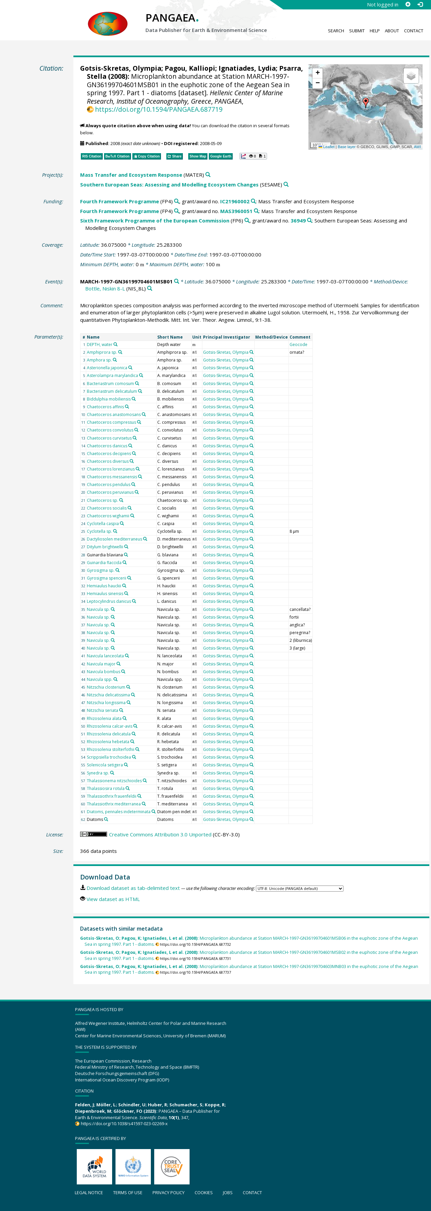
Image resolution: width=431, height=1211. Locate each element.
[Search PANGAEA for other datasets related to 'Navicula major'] (119, 664)
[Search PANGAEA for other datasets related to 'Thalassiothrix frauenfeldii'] (139, 796)
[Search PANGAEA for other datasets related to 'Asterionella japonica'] (130, 368)
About (392, 31)
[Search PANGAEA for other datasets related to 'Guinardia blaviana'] (126, 555)
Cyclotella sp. (99, 531)
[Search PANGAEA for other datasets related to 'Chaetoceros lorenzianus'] (138, 469)
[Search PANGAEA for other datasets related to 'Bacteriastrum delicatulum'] (140, 391)
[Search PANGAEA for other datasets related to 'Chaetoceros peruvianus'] (137, 492)
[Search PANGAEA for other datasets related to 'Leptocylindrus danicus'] (134, 601)
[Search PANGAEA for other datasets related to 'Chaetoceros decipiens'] (134, 453)
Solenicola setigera (105, 765)
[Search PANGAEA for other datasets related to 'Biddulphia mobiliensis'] (134, 399)
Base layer (347, 147)
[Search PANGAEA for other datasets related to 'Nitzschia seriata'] (121, 710)
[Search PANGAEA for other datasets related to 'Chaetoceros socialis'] (130, 508)
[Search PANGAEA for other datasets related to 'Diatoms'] (106, 819)
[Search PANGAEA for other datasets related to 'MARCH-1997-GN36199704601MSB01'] (176, 281)
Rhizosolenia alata (104, 718)
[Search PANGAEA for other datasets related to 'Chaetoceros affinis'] (127, 407)
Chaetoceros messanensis (112, 477)
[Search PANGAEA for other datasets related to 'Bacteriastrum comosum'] (137, 383)
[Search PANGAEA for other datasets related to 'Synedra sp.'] (112, 773)
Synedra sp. (98, 773)
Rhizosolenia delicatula (109, 734)
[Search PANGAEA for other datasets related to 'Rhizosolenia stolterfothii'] (137, 749)
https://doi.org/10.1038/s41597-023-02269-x (124, 1123)
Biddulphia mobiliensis (109, 399)
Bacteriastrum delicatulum (112, 391)
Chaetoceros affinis (105, 407)
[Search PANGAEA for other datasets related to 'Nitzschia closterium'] (128, 687)
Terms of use (127, 1192)
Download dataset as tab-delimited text (133, 888)
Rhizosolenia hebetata (108, 742)
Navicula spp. (99, 679)
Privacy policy (169, 1192)
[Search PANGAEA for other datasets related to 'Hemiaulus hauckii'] (124, 586)
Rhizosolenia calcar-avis (109, 726)
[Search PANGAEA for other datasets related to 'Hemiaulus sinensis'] (126, 593)
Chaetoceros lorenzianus (111, 469)
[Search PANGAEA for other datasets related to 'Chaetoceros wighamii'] (132, 516)
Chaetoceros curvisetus (109, 438)
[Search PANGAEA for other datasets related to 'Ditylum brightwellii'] (126, 547)
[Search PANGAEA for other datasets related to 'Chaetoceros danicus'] (130, 446)
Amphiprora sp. (102, 352)
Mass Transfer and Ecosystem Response (131, 174)
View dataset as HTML (113, 899)
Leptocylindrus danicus (109, 601)
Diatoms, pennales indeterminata (119, 812)
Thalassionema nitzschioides (114, 781)
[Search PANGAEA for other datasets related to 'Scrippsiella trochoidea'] (134, 757)
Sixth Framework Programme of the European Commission (154, 220)
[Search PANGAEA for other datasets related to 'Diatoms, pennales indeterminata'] (154, 811)
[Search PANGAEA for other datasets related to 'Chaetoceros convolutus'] (136, 430)
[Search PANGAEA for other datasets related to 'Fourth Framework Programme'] (176, 201)
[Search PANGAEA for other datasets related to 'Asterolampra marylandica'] (141, 375)
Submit (357, 31)
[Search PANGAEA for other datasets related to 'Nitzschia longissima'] (129, 702)
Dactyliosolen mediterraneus (114, 539)
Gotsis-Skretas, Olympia (120, 68)
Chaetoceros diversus (108, 461)
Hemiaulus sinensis (105, 593)
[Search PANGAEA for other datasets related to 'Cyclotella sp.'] (115, 531)
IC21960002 (235, 201)
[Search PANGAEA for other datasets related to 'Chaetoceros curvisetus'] (135, 438)
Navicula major (101, 664)
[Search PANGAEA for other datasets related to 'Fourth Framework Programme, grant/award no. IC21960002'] (253, 201)
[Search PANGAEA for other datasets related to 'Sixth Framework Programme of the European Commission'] (247, 220)
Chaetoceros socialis (107, 508)
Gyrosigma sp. (100, 570)
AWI (417, 147)
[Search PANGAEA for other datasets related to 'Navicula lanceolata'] (127, 656)
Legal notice (89, 1192)
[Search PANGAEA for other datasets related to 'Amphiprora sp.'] (120, 352)
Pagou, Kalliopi (190, 68)
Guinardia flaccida (104, 562)
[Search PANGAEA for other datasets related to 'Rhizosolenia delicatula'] (134, 734)
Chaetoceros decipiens (109, 453)
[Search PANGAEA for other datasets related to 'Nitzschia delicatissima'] (133, 695)
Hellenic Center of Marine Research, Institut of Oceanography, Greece (185, 96)
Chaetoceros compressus (111, 422)
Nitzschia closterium (106, 687)
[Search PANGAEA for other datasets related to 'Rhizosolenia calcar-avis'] (135, 726)
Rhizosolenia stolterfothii (110, 749)
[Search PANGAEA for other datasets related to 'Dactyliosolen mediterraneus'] (145, 539)
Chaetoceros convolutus (110, 430)
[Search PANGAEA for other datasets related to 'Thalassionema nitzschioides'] (145, 781)
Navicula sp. (98, 609)
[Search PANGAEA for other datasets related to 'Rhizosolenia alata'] (125, 718)
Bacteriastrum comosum (110, 383)
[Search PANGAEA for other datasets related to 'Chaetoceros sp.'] (121, 500)
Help (375, 31)
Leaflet (327, 147)
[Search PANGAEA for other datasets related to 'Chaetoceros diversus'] (132, 461)
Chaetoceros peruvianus (110, 492)
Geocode (298, 344)
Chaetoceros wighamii (108, 516)
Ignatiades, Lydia (247, 68)
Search (336, 31)
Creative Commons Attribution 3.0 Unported (160, 834)
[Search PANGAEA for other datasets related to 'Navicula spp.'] (115, 679)
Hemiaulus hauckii (104, 586)
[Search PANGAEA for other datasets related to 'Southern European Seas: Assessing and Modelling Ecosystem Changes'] (286, 184)
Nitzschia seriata (102, 710)
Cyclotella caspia (103, 523)
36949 (298, 220)
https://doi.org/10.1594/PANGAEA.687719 (159, 109)
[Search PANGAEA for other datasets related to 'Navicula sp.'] (113, 609)
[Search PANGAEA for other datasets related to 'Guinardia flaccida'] (125, 562)
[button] (365, 103)
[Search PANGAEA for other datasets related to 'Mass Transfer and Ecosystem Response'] (207, 174)
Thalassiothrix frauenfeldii (111, 796)
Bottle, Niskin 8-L (105, 288)
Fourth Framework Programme (119, 201)
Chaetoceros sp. (102, 500)
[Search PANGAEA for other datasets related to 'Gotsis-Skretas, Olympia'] (252, 352)
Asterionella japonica (107, 368)
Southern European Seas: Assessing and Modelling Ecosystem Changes (169, 184)
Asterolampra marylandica (112, 375)
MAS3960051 (236, 211)
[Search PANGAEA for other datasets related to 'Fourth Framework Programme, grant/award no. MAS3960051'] (256, 211)
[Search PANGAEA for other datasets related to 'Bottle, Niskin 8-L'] (149, 288)
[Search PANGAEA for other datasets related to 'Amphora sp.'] (115, 360)
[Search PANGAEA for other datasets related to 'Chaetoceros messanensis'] (140, 477)
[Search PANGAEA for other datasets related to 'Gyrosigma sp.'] (117, 570)
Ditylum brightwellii (105, 547)
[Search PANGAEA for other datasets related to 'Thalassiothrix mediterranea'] (144, 804)
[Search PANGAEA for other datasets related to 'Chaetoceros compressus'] (139, 422)
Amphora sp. (99, 360)
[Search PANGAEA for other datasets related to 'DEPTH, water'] (115, 344)
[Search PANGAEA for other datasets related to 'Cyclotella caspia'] (122, 523)
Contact (413, 31)
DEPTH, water (99, 344)
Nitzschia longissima (106, 702)
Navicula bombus (103, 671)
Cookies (204, 1192)
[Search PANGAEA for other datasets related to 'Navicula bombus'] (123, 671)
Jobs (228, 1192)
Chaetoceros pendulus (108, 484)
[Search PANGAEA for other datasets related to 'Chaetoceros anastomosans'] (144, 414)
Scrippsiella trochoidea (109, 757)
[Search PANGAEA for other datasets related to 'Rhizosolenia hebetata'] (132, 741)
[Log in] (420, 4)
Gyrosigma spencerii (106, 578)
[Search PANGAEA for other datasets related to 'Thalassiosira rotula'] (128, 788)
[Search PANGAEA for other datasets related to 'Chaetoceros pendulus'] (133, 484)
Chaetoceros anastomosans (114, 414)
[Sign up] (408, 4)
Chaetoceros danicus (107, 446)
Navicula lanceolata (105, 656)
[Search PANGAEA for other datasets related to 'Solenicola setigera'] (126, 765)
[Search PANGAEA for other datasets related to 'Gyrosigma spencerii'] (129, 578)
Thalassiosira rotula (106, 788)
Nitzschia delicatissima (108, 695)
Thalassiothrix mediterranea (114, 804)
